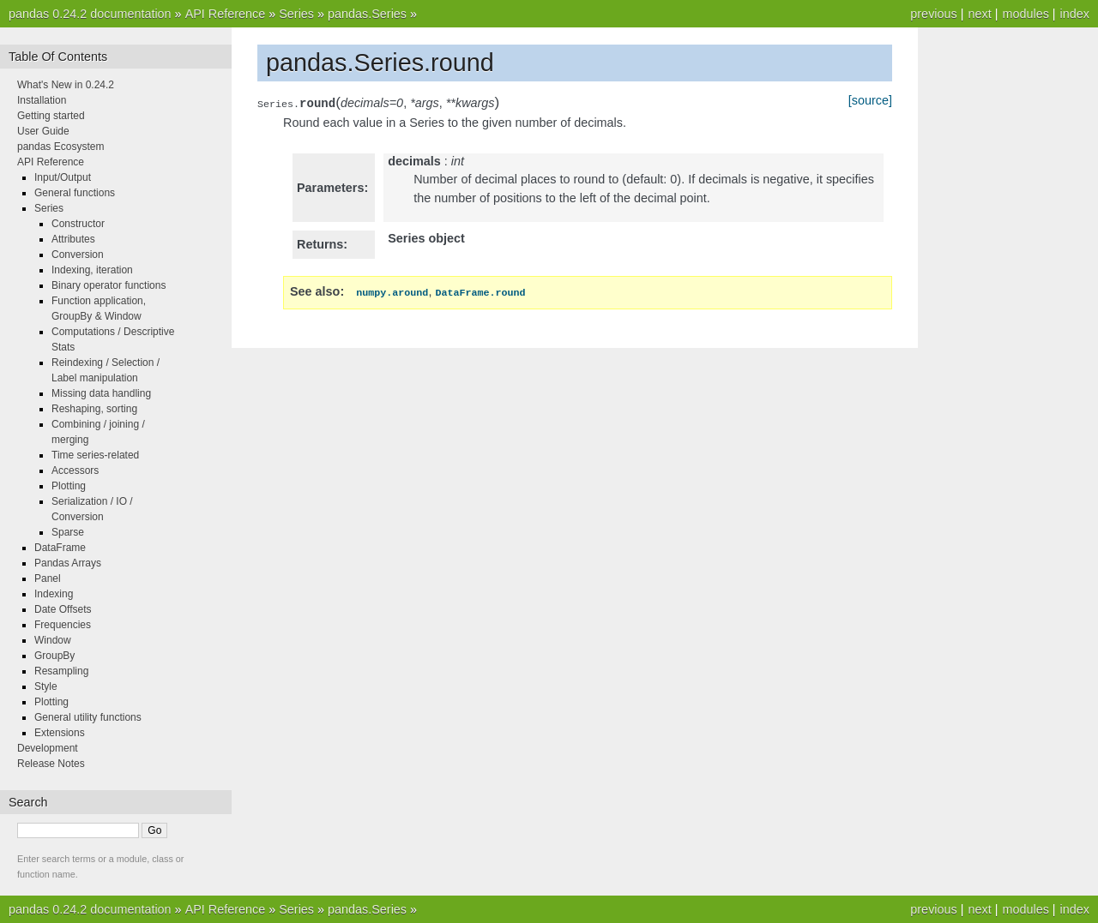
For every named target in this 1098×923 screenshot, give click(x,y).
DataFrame (60, 548)
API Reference (225, 14)
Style (45, 686)
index (1074, 14)
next (979, 14)
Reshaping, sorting (94, 409)
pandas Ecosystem (60, 147)
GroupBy (54, 656)
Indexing (53, 594)
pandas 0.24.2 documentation (90, 14)
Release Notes (51, 764)
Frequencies (62, 625)
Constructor (78, 224)
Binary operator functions (108, 285)
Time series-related (95, 455)
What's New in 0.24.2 (65, 85)
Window (52, 640)
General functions (74, 193)
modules (1025, 14)
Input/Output (62, 177)
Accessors (75, 470)
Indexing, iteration (92, 270)
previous (933, 14)
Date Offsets (62, 609)
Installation (41, 100)
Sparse (67, 532)
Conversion (77, 255)
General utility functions (88, 717)
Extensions (59, 733)
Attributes (73, 239)
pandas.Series (367, 14)
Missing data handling (101, 393)
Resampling (61, 671)
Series (296, 14)
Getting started (51, 116)
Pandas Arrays (67, 563)
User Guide (43, 131)
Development (47, 748)
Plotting (68, 486)
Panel (47, 578)
